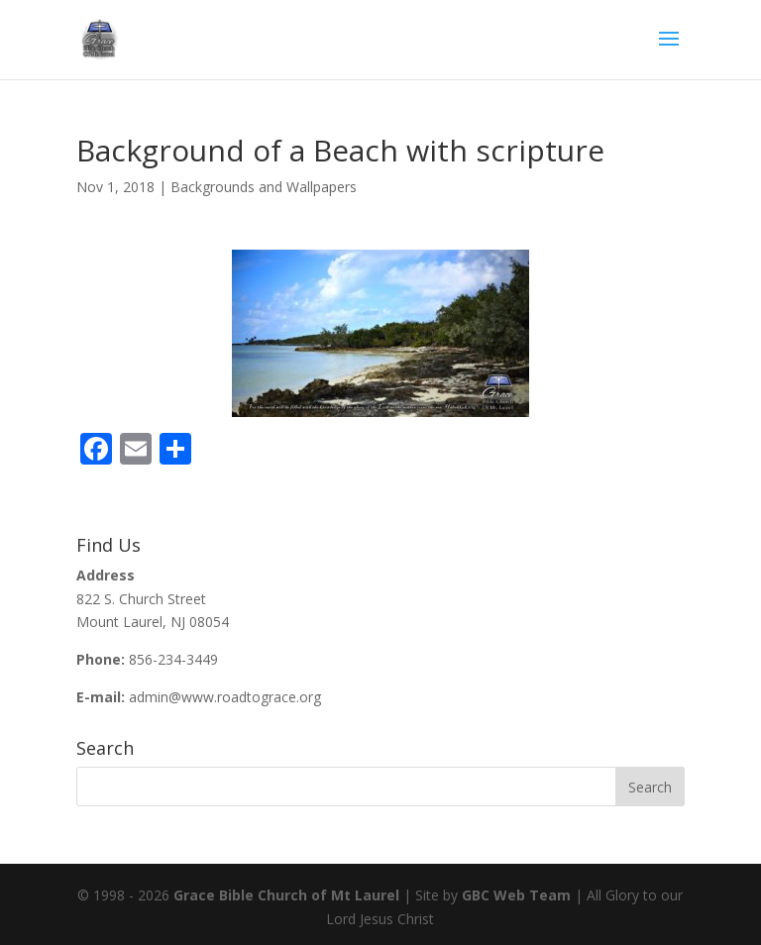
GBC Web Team (516, 895)
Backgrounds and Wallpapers (263, 186)
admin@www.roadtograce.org (225, 696)
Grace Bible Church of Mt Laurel (286, 895)
